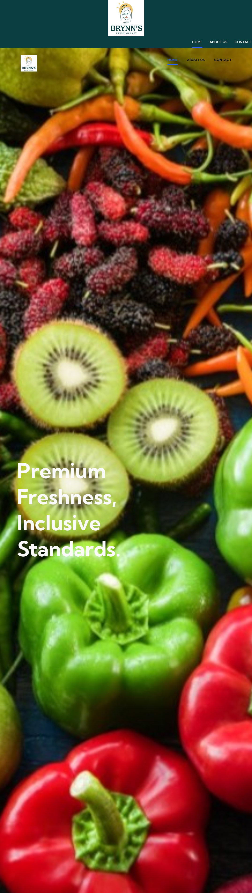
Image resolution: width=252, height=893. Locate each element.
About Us (218, 42)
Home (197, 42)
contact (243, 42)
